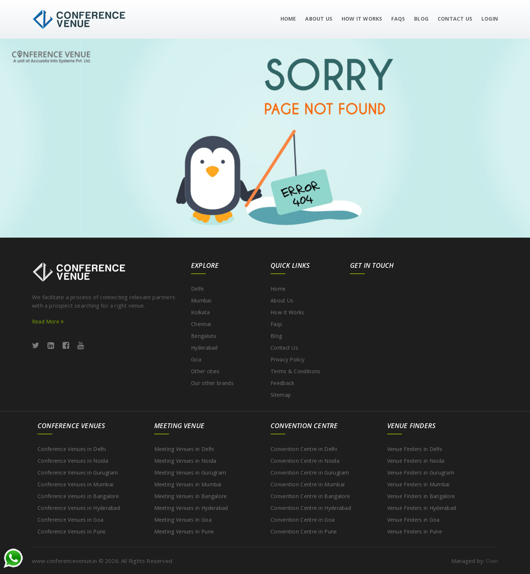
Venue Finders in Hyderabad (421, 507)
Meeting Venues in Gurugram (190, 472)
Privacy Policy (287, 359)
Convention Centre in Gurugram (310, 472)
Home (288, 18)
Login (489, 18)
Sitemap (281, 394)
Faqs (398, 18)
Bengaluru (203, 335)
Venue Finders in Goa (413, 519)
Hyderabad (204, 347)
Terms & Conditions (295, 371)
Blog (421, 18)
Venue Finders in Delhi (414, 448)
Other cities (205, 371)
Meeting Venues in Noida (185, 460)
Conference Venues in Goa (70, 519)
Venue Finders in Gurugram (421, 472)
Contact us (455, 18)
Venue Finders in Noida (416, 460)
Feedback (282, 382)
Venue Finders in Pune (414, 531)
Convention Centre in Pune (304, 531)
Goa (196, 359)
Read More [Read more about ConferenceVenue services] (48, 321)
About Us (318, 18)
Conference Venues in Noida (73, 460)
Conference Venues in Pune (72, 531)
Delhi (197, 288)
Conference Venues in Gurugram (78, 472)
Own (492, 560)
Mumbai (201, 300)
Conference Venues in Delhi (72, 448)
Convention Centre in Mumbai (307, 484)
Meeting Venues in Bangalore (190, 496)
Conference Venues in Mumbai (75, 484)
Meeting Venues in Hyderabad (191, 507)
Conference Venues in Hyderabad (79, 507)
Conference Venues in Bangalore (78, 496)
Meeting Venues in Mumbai (188, 484)
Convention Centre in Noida (305, 460)
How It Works (362, 18)
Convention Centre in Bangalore (310, 496)
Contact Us (284, 347)
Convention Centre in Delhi (304, 448)
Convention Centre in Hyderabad (311, 507)
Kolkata (200, 312)
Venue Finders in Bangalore (421, 496)
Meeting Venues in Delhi (184, 448)
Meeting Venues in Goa (183, 519)
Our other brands (212, 382)
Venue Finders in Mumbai (418, 484)
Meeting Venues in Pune (184, 531)
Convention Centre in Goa (303, 519)
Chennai (201, 324)
